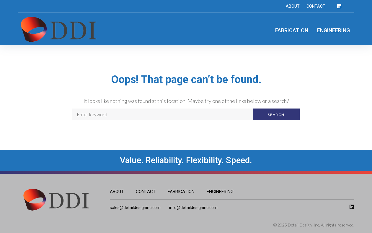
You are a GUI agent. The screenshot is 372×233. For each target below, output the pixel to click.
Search (276, 114)
